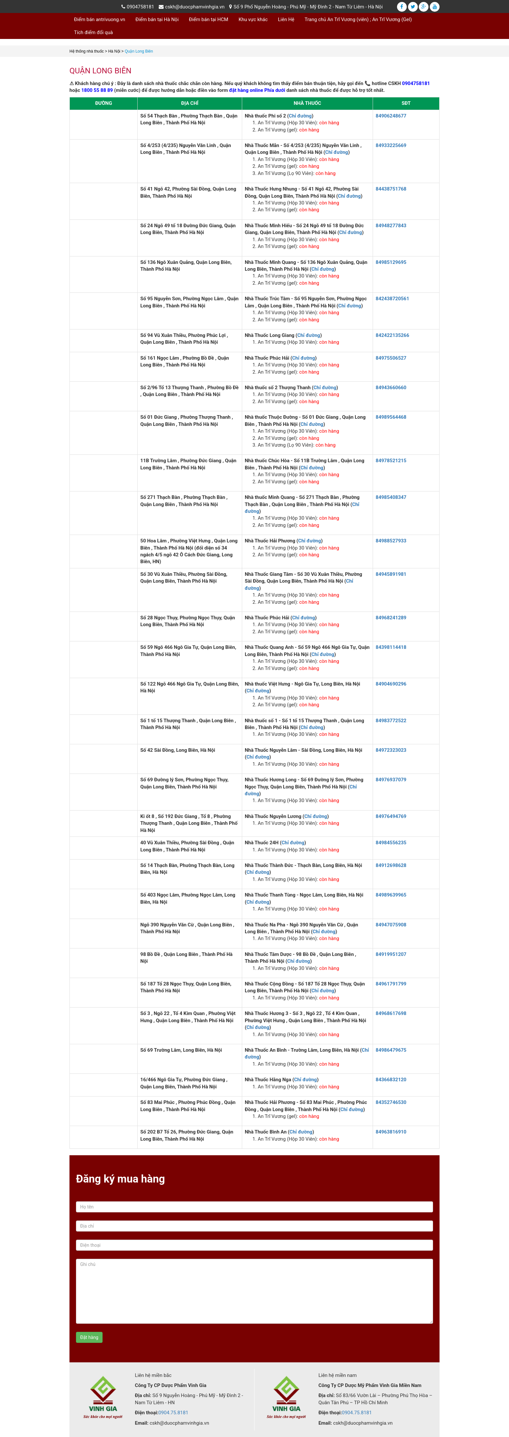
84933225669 (391, 145)
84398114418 (391, 647)
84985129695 (391, 262)
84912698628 (391, 865)
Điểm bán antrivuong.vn (99, 19)
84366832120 (391, 1080)
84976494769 (391, 816)
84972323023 (391, 750)
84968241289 (391, 618)
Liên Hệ (286, 19)
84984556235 (391, 843)
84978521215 (391, 461)
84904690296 (391, 684)
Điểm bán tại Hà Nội (157, 19)
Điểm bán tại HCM (208, 19)
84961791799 (391, 984)
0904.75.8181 (173, 1413)
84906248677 (391, 116)
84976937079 (391, 780)
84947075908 (391, 925)
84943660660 (391, 387)
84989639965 (391, 895)
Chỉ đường (300, 116)
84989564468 (391, 417)
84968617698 (391, 1013)
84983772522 (391, 721)
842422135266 (392, 335)
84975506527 (391, 358)
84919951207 (391, 954)
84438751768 (391, 189)
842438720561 (392, 299)
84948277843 (391, 226)
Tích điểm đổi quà (93, 32)
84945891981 (391, 574)
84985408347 (391, 497)
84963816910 (391, 1132)
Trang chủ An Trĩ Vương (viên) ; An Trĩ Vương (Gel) (358, 19)
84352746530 (391, 1102)
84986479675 (391, 1050)
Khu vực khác (253, 19)
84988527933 (391, 541)
